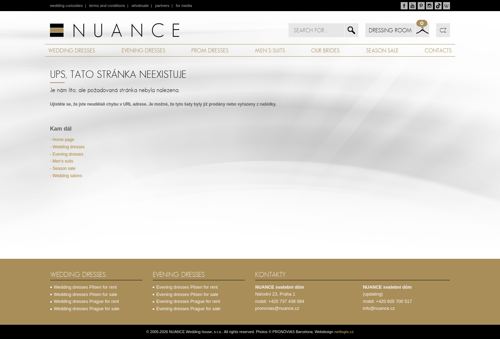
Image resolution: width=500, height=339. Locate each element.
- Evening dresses (66, 154)
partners (162, 5)
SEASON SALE (382, 50)
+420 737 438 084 (286, 301)
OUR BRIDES (325, 50)
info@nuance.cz (379, 308)
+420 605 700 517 (394, 301)
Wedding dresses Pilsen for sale (85, 294)
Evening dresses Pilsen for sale (187, 294)
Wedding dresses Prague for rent (86, 301)
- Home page (62, 139)
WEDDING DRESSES (71, 50)
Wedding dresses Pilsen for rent (85, 287)
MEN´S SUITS (270, 50)
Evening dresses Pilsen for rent (187, 287)
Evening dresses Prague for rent (188, 301)
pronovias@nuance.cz (277, 308)
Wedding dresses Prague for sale (86, 308)
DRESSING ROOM (390, 30)
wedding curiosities (66, 5)
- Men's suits (61, 161)
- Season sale (62, 168)
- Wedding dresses (67, 146)
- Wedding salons (66, 175)
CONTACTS (438, 50)
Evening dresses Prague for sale (188, 308)
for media (184, 5)
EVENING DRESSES (143, 50)
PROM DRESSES (209, 50)
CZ (443, 30)
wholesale (140, 5)
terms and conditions (107, 5)
